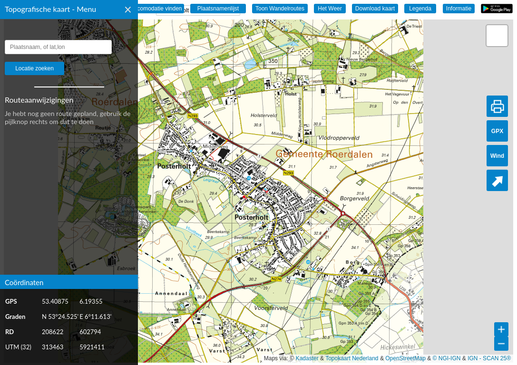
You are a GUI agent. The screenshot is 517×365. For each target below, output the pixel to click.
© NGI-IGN (447, 358)
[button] (497, 35)
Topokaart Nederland (351, 358)
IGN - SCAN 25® (489, 358)
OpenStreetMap (405, 358)
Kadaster (307, 358)
